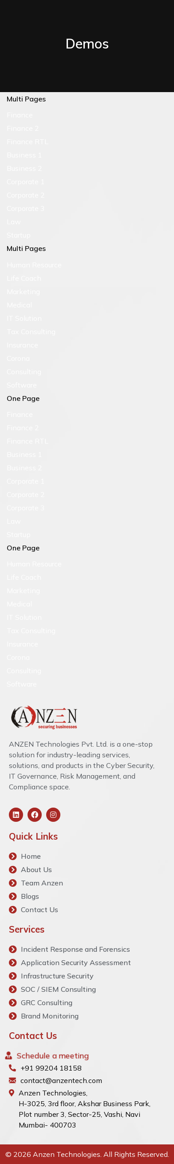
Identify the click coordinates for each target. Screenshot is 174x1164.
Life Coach (24, 278)
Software (22, 384)
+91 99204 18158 (51, 1067)
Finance (20, 114)
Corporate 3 (26, 208)
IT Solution (24, 318)
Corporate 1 (26, 181)
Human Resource (34, 264)
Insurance (22, 344)
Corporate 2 (26, 194)
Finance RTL (27, 141)
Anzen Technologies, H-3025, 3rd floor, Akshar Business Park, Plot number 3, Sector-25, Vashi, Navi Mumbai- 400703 (84, 1108)
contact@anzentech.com (61, 1080)
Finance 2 (23, 128)
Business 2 (24, 168)
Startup (19, 234)
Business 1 (24, 154)
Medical (19, 304)
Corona (18, 358)
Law (14, 221)
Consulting (24, 371)
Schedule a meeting (52, 1055)
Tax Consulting (31, 331)
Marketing (23, 291)
